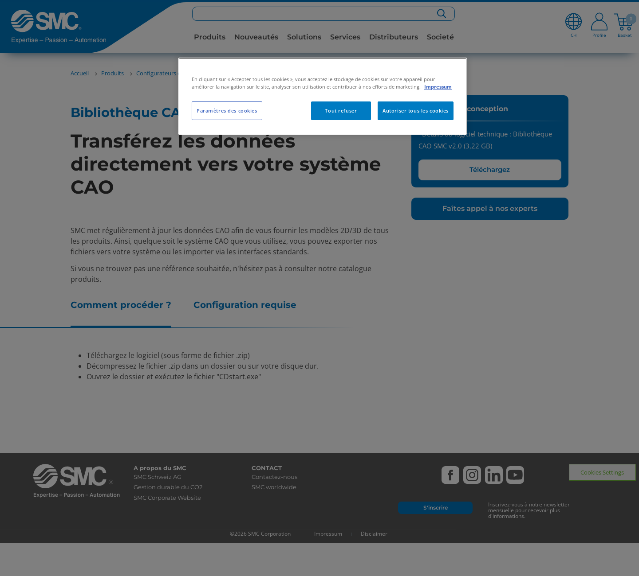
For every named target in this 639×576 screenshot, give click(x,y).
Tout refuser (341, 110)
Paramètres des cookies (227, 110)
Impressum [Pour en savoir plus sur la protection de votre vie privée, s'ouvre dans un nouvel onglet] (438, 86)
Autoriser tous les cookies (416, 110)
